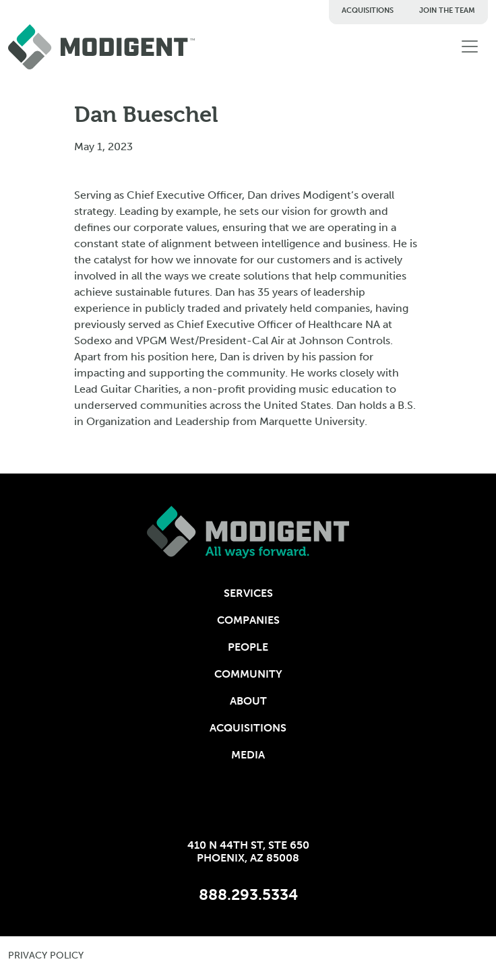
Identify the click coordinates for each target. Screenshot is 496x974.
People (248, 647)
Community (248, 674)
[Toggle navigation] (470, 46)
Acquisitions (368, 10)
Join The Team (447, 10)
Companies (248, 620)
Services (248, 593)
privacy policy (46, 955)
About (248, 700)
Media (248, 754)
